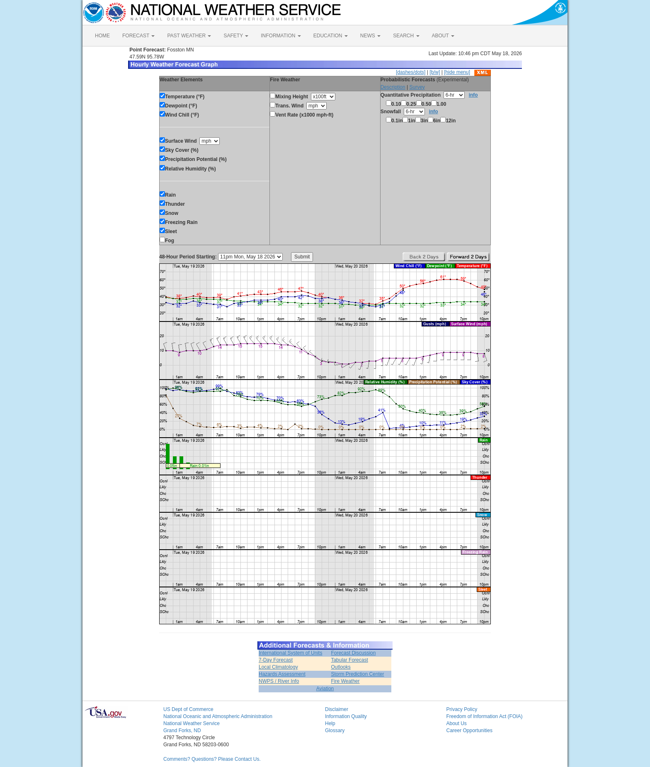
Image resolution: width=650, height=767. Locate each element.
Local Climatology (278, 667)
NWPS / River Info (279, 681)
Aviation (325, 689)
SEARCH (406, 36)
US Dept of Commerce (188, 709)
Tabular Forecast (349, 660)
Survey (416, 87)
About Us (456, 723)
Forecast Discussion (353, 653)
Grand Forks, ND (182, 730)
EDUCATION (330, 36)
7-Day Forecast (276, 660)
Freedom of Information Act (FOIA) (484, 716)
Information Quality (346, 716)
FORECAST (138, 36)
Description (393, 87)
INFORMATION (281, 36)
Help (330, 723)
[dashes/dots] (410, 72)
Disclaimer (336, 709)
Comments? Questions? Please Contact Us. (212, 759)
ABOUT (443, 36)
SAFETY (235, 36)
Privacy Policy (462, 709)
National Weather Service (191, 723)
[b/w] (434, 72)
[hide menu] (457, 72)
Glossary (334, 730)
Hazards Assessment (282, 674)
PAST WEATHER (189, 36)
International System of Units (290, 653)
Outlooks (340, 667)
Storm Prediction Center (357, 674)
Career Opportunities (469, 730)
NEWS (370, 36)
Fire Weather (345, 681)
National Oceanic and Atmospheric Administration (217, 716)
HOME (102, 36)
